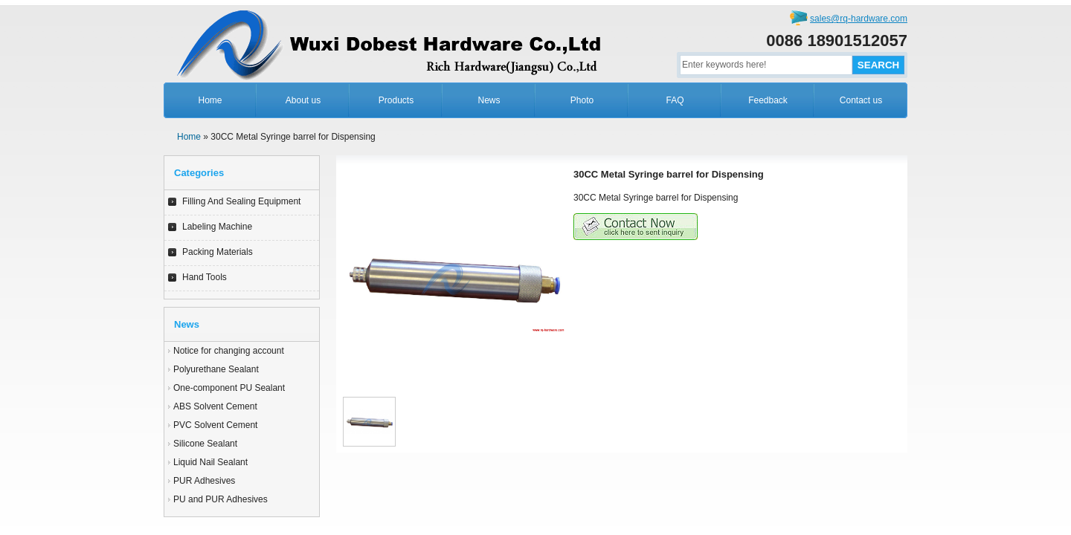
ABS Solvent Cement (215, 406)
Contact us (861, 100)
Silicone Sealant (205, 443)
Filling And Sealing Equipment (241, 201)
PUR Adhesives (204, 481)
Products (396, 100)
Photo (582, 100)
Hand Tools (204, 277)
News (488, 100)
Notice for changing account (228, 351)
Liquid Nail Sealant (210, 462)
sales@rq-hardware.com (858, 18)
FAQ (675, 100)
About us (303, 100)
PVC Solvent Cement (215, 425)
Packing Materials (217, 252)
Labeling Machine (217, 226)
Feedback (768, 100)
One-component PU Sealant (229, 388)
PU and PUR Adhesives (220, 499)
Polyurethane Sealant (216, 369)
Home (210, 100)
